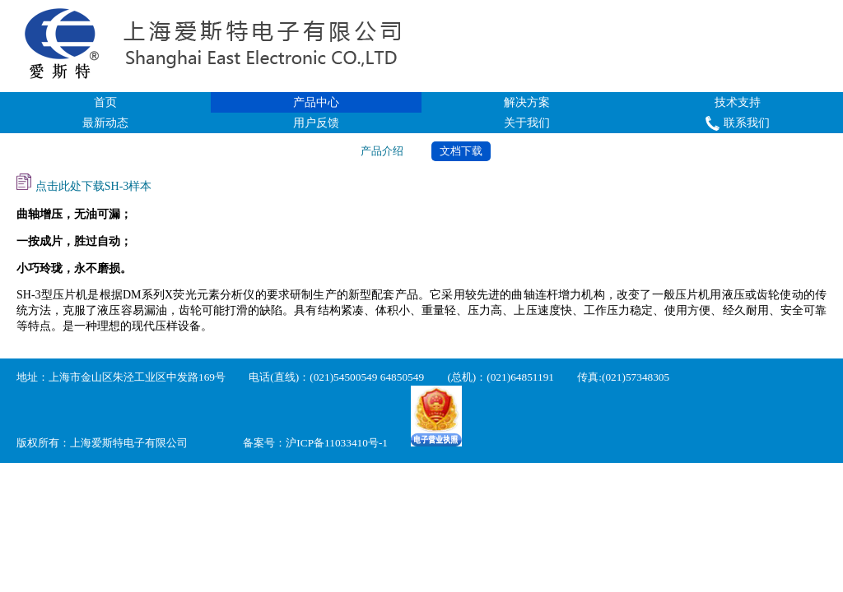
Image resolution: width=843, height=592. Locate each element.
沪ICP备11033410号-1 (337, 443)
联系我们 (737, 123)
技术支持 (738, 102)
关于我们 (527, 123)
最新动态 (105, 123)
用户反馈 (316, 123)
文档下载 (461, 151)
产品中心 (316, 102)
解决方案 (527, 102)
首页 (105, 102)
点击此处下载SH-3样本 (83, 182)
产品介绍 (382, 151)
